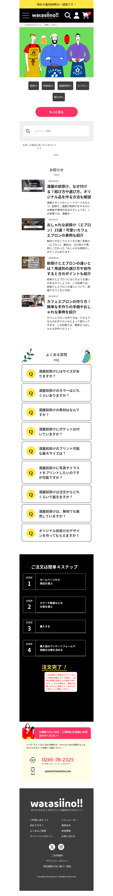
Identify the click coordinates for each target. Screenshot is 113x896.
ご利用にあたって (40, 823)
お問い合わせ (69, 840)
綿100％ (59, 97)
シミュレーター (70, 823)
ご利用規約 (57, 860)
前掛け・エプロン (51, 25)
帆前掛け (47, 86)
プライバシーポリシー (57, 865)
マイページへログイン (42, 840)
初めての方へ (37, 829)
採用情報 (67, 834)
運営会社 (67, 829)
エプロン (84, 86)
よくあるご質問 (39, 834)
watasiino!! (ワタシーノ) (33, 25)
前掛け (32, 86)
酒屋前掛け (66, 86)
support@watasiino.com (57, 772)
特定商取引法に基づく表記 (57, 871)
